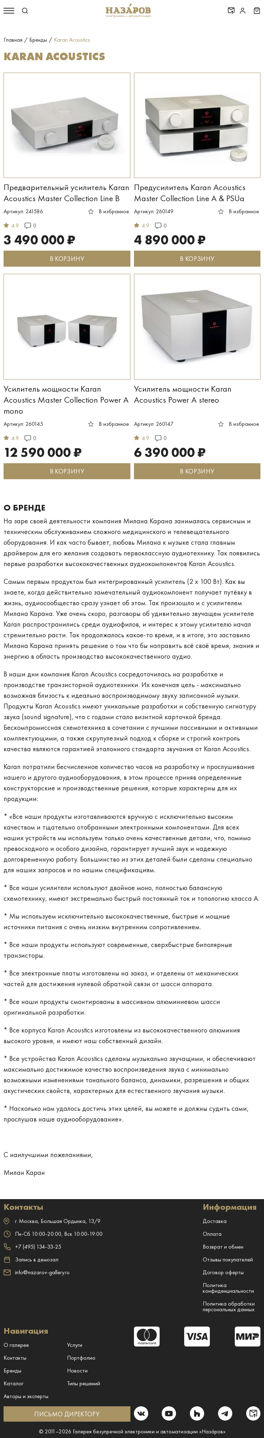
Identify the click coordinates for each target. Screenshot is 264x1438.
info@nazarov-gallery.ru (36, 1272)
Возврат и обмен (223, 1246)
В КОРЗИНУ (67, 259)
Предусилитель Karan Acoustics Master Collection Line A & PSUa (189, 193)
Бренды (12, 1370)
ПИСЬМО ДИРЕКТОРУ (66, 1414)
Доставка (215, 1221)
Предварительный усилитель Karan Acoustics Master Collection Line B (66, 193)
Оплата (212, 1234)
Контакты (15, 1357)
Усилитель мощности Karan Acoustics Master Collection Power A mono (66, 399)
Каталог (14, 1383)
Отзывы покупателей (228, 1259)
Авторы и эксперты (26, 1396)
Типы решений (83, 1383)
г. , (52, 1221)
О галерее (16, 1345)
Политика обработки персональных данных (229, 1306)
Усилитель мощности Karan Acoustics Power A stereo (183, 394)
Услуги (74, 1345)
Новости (77, 1370)
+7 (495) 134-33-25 (32, 1246)
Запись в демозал (31, 1259)
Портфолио (81, 1357)
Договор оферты (223, 1272)
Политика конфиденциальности (228, 1288)
